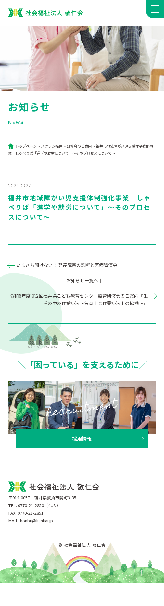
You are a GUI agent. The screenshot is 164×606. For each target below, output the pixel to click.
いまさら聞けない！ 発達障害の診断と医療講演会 (66, 265)
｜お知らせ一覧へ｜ (82, 280)
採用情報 (82, 438)
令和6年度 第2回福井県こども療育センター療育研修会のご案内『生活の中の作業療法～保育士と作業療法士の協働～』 (79, 299)
